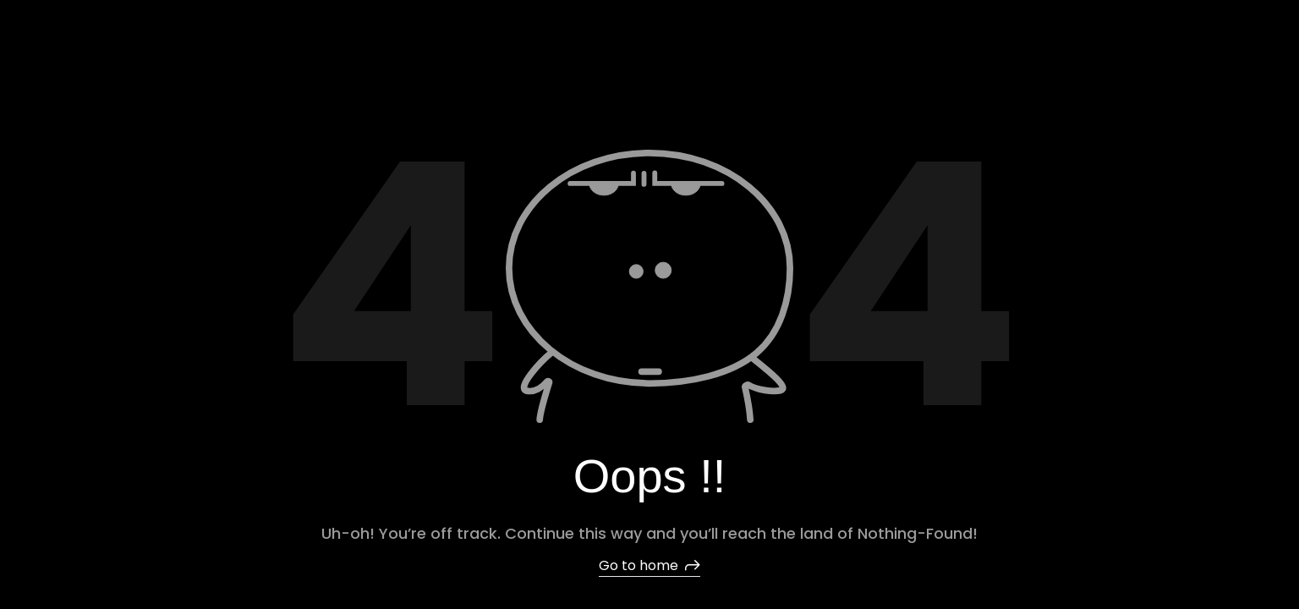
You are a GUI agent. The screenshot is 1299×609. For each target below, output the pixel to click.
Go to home (649, 565)
